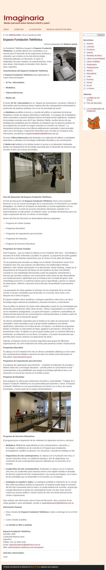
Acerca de (19, 29)
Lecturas (90, 47)
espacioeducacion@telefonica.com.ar (57, 503)
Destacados (92, 64)
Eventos (90, 79)
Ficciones (91, 50)
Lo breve (90, 88)
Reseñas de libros (94, 55)
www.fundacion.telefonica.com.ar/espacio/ (26, 547)
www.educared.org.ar (22, 357)
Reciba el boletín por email (59, 29)
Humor (89, 82)
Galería (90, 52)
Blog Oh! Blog (35, 567)
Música (90, 70)
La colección (35, 29)
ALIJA (89, 85)
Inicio (6, 29)
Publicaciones (92, 67)
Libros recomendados (96, 58)
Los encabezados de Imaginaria (95, 110)
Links (89, 76)
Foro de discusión (94, 103)
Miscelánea (91, 73)
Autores (90, 44)
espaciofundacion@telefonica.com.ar (24, 545)
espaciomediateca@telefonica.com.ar (42, 133)
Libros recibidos (93, 61)
